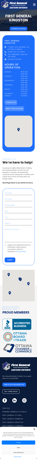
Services (6, 408)
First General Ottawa (12, 415)
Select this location (14, 109)
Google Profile (15, 59)
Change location (18, 29)
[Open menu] (34, 4)
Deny (18, 447)
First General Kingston (12, 422)
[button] (34, 429)
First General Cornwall (13, 426)
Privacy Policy (17, 456)
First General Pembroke (12, 419)
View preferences (18, 452)
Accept (18, 442)
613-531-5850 (19, 52)
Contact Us (11, 102)
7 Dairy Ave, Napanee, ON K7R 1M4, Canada (18, 48)
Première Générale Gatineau (14, 412)
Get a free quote (11, 391)
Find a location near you (14, 385)
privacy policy (21, 251)
